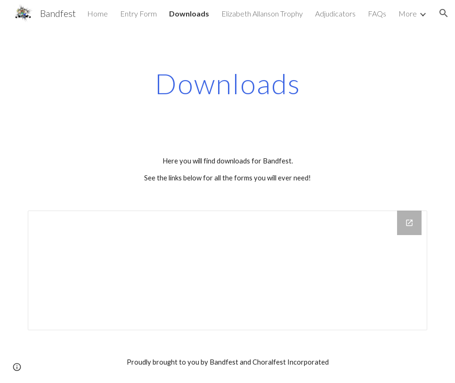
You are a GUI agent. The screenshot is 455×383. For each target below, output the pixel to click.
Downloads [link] (189, 13)
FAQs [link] (377, 13)
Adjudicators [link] (335, 13)
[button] (17, 367)
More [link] (407, 13)
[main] (227, 83)
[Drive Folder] (227, 270)
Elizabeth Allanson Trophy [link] (262, 13)
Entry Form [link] (138, 13)
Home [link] (97, 13)
